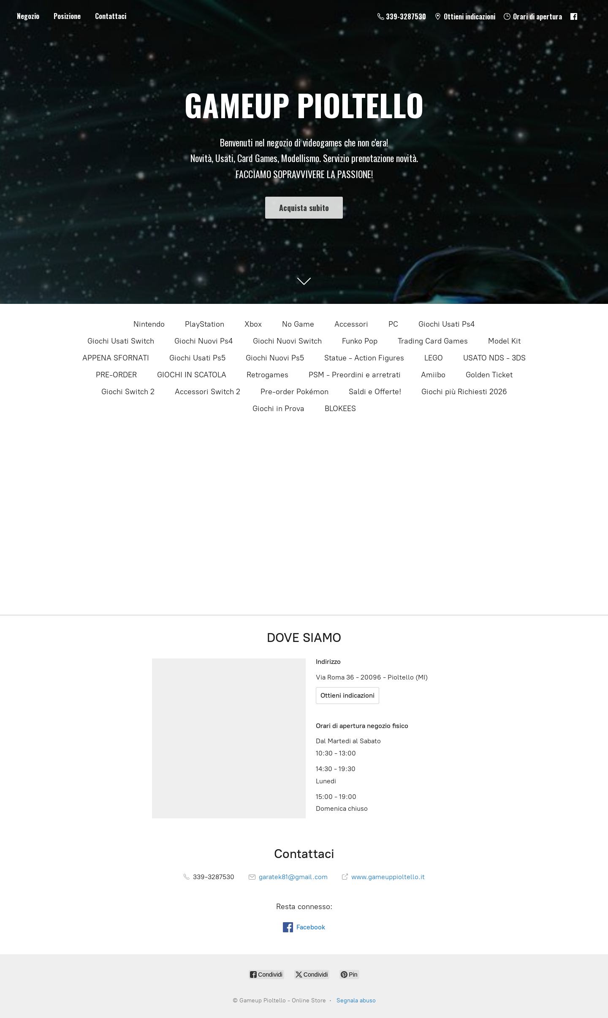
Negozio (28, 16)
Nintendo (149, 324)
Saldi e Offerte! (375, 391)
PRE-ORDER (116, 374)
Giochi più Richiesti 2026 (464, 391)
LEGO (433, 358)
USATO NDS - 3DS (494, 358)
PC (393, 324)
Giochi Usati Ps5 (197, 358)
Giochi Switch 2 (128, 391)
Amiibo (433, 374)
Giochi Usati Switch (120, 341)
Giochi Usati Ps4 (446, 324)
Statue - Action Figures (364, 358)
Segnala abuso (356, 1000)
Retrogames (267, 374)
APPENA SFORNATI (115, 358)
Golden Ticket (489, 374)
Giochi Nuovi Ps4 (203, 341)
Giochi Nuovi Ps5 (275, 358)
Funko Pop (359, 341)
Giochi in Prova (278, 408)
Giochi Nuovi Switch (287, 341)
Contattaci (110, 16)
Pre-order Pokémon (294, 391)
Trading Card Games (433, 341)
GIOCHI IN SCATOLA (191, 374)
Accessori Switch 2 (207, 391)
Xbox (253, 324)
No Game (298, 324)
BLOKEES (340, 408)
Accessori (351, 324)
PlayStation (204, 324)
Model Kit (504, 341)
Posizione (67, 16)
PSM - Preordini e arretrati (355, 374)
